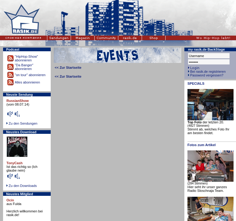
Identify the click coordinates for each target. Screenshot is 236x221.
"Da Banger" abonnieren (24, 67)
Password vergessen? (206, 75)
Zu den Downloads (23, 186)
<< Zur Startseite (68, 67)
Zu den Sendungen (23, 123)
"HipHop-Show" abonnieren (26, 58)
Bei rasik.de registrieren (208, 71)
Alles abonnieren (27, 82)
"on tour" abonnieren (30, 75)
